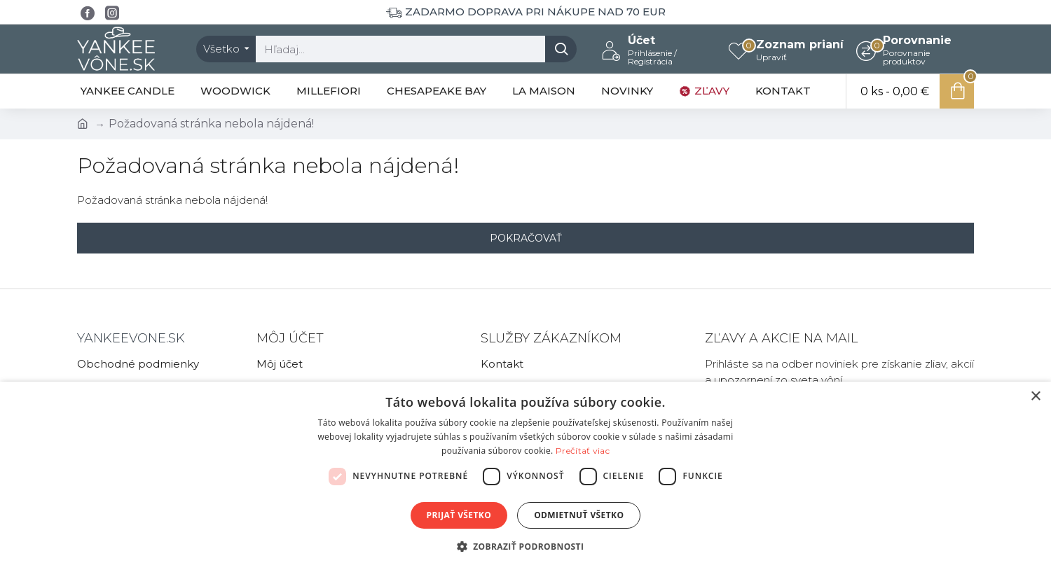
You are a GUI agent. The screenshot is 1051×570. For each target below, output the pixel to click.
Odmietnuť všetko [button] (579, 515)
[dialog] (525, 476)
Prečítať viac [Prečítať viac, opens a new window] (583, 450)
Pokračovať (526, 238)
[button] (525, 546)
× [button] (1035, 396)
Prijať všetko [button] (459, 515)
